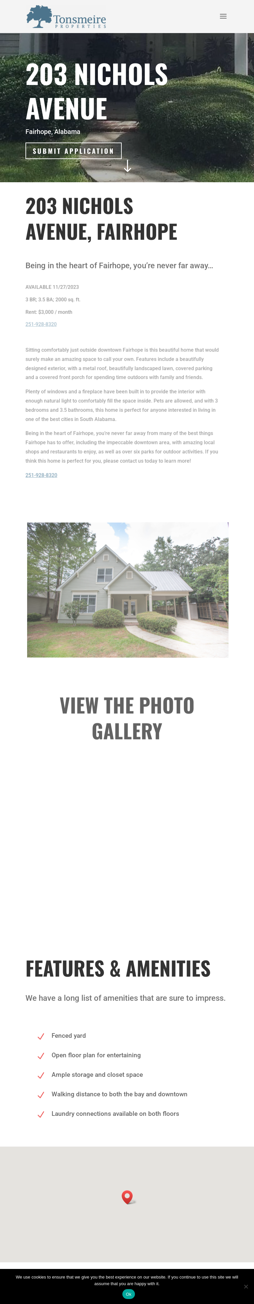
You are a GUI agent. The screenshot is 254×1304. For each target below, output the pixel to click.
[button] (129, 1197)
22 (186, 888)
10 (118, 888)
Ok (128, 1294)
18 (163, 888)
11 (124, 888)
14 (141, 888)
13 (135, 888)
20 (175, 888)
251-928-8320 (40, 324)
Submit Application (73, 151)
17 (158, 888)
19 (169, 888)
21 (180, 888)
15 (147, 888)
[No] (245, 1286)
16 (152, 888)
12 (130, 888)
